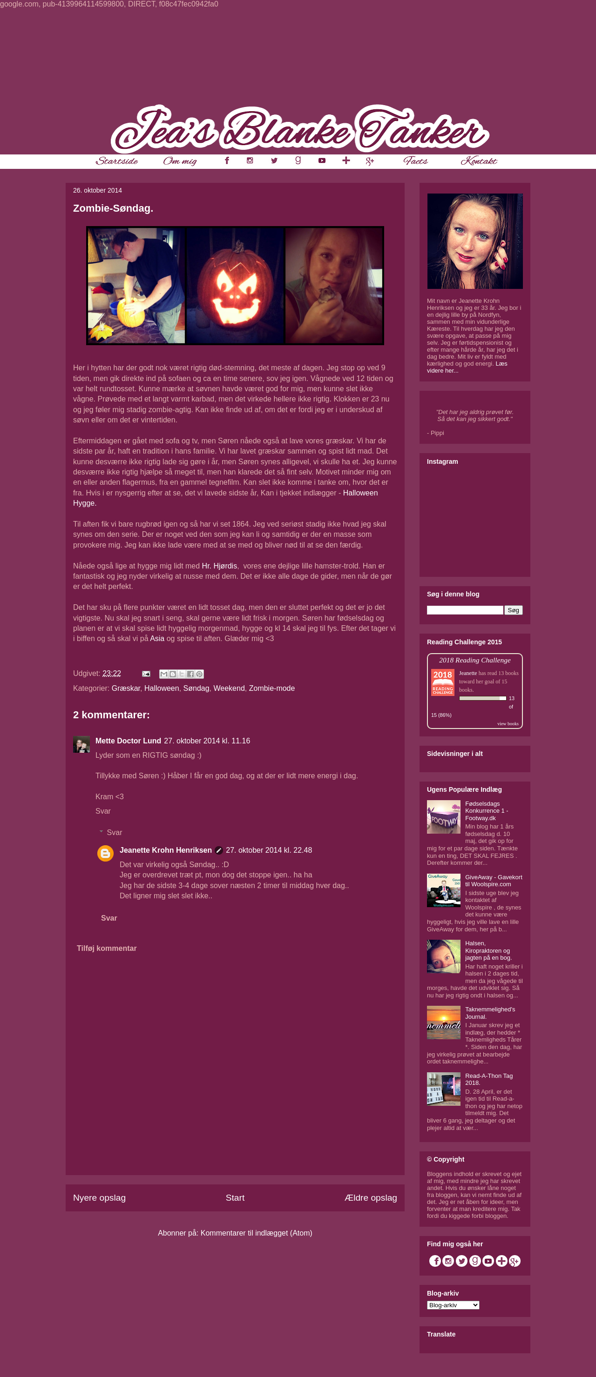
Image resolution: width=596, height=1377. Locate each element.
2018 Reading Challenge (475, 660)
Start (235, 1198)
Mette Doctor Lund (128, 741)
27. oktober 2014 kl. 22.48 (269, 850)
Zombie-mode (272, 688)
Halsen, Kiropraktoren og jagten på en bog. (488, 950)
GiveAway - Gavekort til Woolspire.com (493, 881)
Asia (157, 638)
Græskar (126, 688)
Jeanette (468, 673)
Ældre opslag (371, 1198)
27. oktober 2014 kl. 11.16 (207, 741)
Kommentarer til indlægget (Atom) (256, 1233)
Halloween (161, 688)
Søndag (196, 688)
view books (508, 723)
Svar (103, 811)
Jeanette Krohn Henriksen (166, 850)
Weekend (229, 688)
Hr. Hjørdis (219, 566)
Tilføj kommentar (107, 948)
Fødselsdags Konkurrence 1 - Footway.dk (486, 811)
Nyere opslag (99, 1198)
